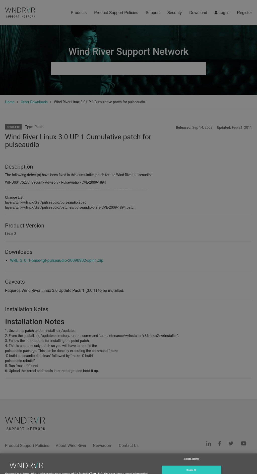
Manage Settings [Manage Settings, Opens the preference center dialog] (191, 462)
